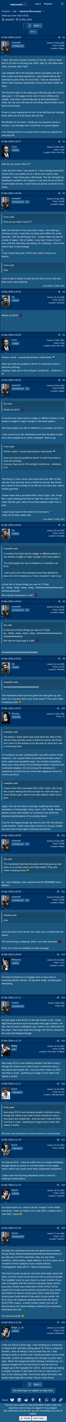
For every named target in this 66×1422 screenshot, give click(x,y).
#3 (64, 193)
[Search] (62, 4)
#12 (63, 891)
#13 (63, 954)
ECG (31, 977)
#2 (64, 141)
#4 (64, 292)
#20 (63, 1322)
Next (36, 25)
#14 (63, 997)
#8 (64, 601)
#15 (63, 1040)
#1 (64, 37)
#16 (63, 1083)
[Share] (59, 37)
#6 (64, 380)
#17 (63, 1139)
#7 (64, 525)
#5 (64, 335)
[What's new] (57, 4)
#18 (63, 1185)
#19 (63, 1228)
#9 (64, 658)
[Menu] (5, 4)
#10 (63, 708)
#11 (63, 835)
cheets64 (9, 19)
